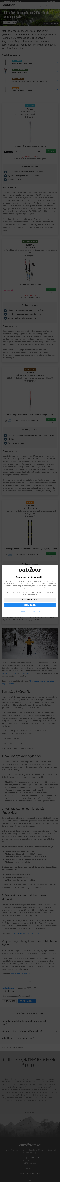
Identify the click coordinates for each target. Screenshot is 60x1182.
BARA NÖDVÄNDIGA (30, 600)
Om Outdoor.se (35, 611)
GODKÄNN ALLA (30, 605)
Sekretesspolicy (25, 611)
